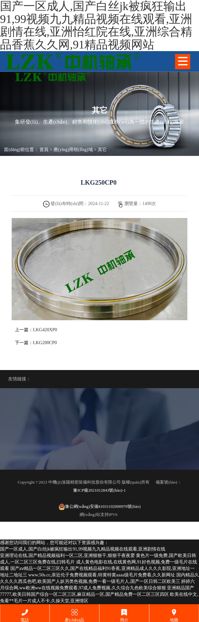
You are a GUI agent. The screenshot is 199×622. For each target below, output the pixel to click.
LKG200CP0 (45, 342)
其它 (102, 149)
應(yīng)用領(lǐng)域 (73, 149)
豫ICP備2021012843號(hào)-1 (99, 490)
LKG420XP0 (45, 329)
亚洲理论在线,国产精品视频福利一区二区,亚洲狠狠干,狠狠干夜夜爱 (67, 555)
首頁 (44, 149)
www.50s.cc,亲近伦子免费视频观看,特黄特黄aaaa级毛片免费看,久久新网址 (101, 575)
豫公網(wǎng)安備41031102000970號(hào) (100, 507)
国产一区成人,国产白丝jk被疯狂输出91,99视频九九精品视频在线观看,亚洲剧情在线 (82, 549)
